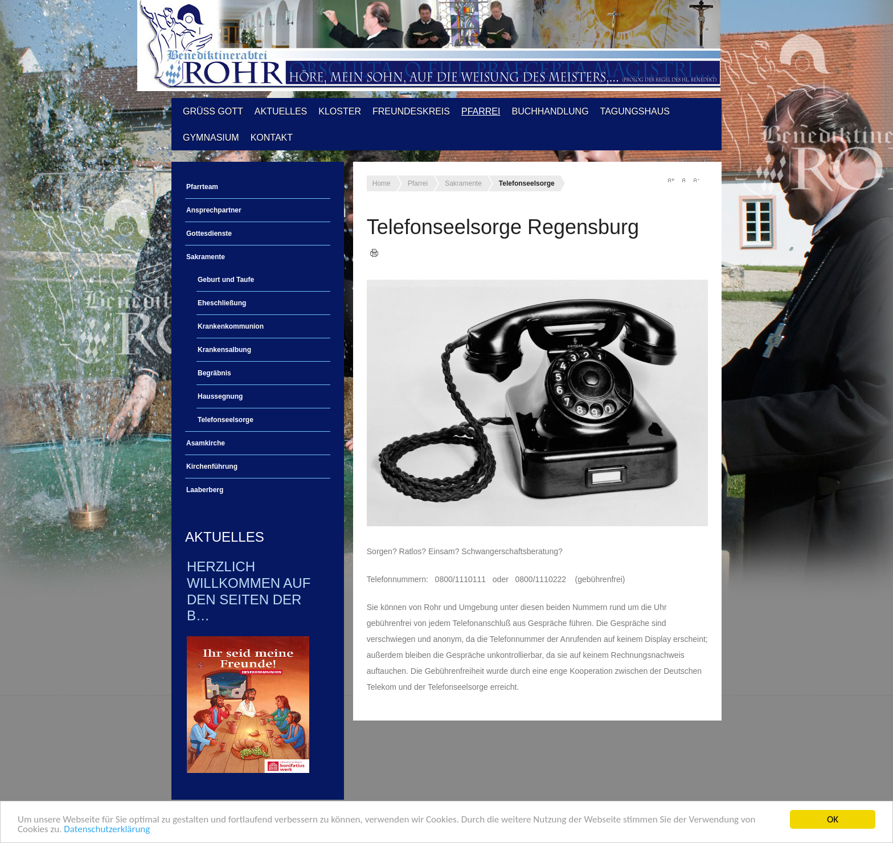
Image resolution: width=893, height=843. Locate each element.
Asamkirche (205, 443)
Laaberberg (204, 490)
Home (381, 183)
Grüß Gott (213, 111)
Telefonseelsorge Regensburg (503, 227)
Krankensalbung (224, 350)
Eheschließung (222, 303)
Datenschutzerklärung (107, 830)
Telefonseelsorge (225, 420)
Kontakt (272, 137)
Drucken (374, 253)
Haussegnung (220, 396)
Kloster (339, 111)
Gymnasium (211, 137)
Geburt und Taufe (226, 280)
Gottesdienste (209, 234)
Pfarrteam (202, 187)
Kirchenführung (211, 466)
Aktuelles (281, 111)
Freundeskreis (411, 111)
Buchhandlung (549, 111)
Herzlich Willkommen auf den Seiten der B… (248, 591)
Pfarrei (480, 111)
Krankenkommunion (231, 326)
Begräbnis (214, 373)
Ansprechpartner (213, 210)
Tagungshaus (635, 111)
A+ (671, 180)
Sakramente (205, 257)
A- (696, 180)
